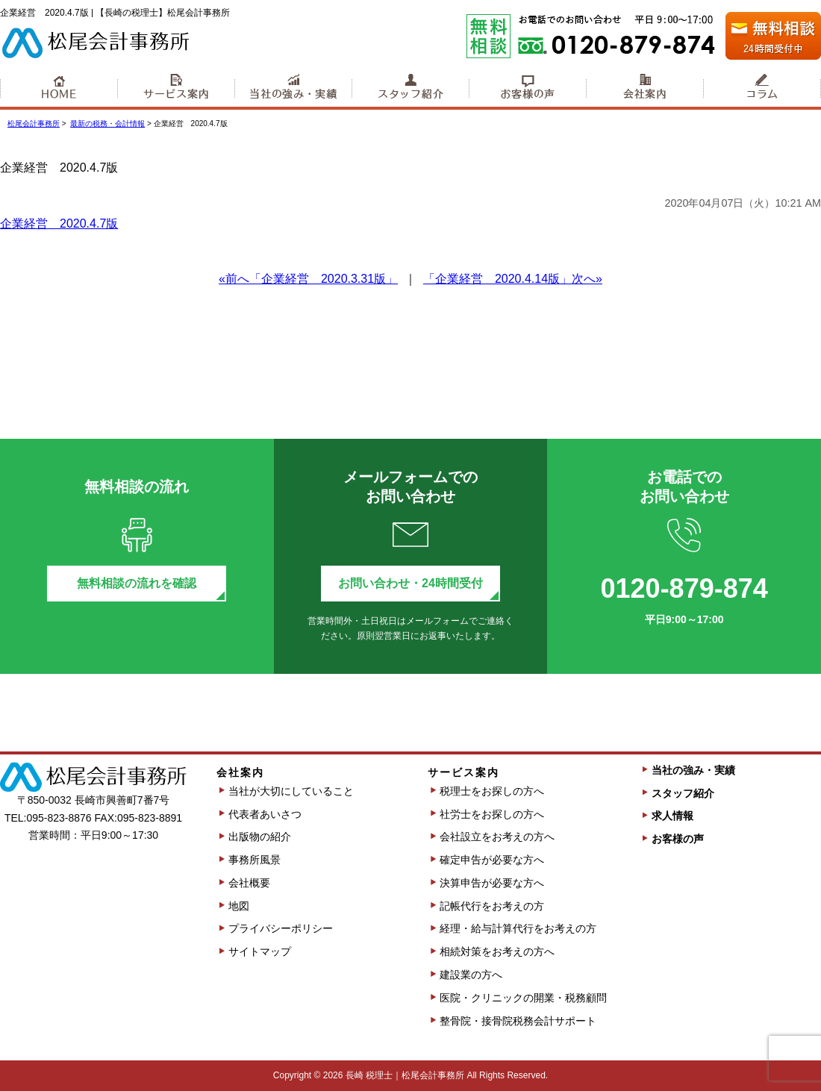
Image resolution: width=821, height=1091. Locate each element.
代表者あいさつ (265, 814)
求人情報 (672, 816)
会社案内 (644, 89)
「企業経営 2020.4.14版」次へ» (512, 278)
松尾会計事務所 (33, 123)
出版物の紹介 (259, 837)
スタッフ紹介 (410, 89)
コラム (762, 89)
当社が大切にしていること (291, 791)
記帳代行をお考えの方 (492, 906)
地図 (238, 906)
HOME (58, 89)
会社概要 (249, 883)
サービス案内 (175, 89)
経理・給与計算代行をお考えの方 (518, 928)
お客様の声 (527, 89)
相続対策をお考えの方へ (497, 951)
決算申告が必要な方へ (492, 883)
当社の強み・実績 (693, 770)
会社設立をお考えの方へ (497, 837)
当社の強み (293, 89)
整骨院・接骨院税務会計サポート (518, 1021)
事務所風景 (254, 860)
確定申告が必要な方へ (492, 860)
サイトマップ (259, 951)
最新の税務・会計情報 (107, 123)
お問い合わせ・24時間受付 (410, 583)
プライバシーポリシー (280, 928)
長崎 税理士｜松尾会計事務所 (405, 1075)
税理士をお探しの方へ (492, 791)
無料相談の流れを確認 (136, 583)
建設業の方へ (471, 975)
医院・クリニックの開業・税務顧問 (523, 998)
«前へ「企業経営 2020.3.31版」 (308, 278)
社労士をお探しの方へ (492, 814)
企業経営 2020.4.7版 (59, 223)
